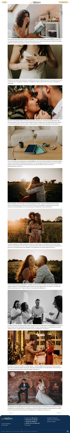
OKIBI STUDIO (34, 431)
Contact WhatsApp (6, 423)
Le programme (30, 418)
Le (30, 421)
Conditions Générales (52, 418)
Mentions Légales (51, 421)
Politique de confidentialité (53, 419)
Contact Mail (4, 425)
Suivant (10, 413)
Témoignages (27, 425)
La (31, 419)
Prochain (59, 413)
